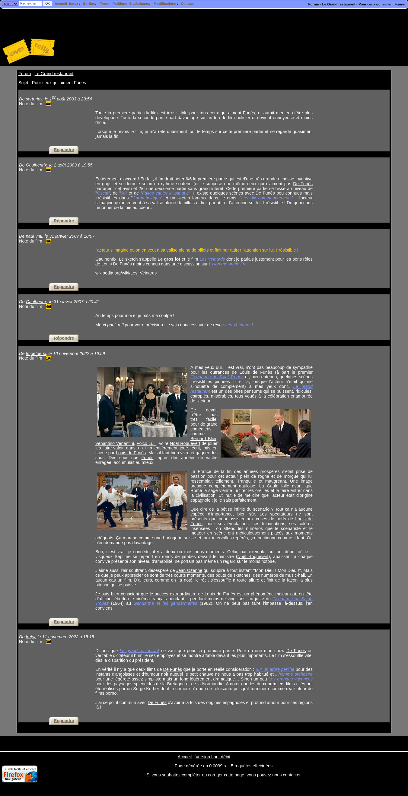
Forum (105, 3)
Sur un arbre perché (275, 669)
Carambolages (146, 197)
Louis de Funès (256, 372)
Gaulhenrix (36, 165)
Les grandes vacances (291, 679)
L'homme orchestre (294, 674)
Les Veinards (212, 259)
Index (75, 3)
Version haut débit (213, 756)
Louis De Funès (116, 264)
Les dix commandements (266, 197)
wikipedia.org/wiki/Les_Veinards (126, 273)
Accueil (61, 3)
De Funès (303, 183)
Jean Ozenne (189, 570)
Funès (249, 112)
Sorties (90, 3)
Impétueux (36, 353)
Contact (187, 3)
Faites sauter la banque (165, 193)
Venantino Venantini (114, 443)
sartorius (34, 99)
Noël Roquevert (185, 443)
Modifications (166, 3)
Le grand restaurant (139, 650)
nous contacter (286, 774)
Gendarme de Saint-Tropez (217, 376)
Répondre (64, 149)
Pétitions (120, 3)
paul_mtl (34, 236)
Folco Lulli (147, 443)
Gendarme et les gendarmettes (165, 603)
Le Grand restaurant (54, 73)
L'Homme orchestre (228, 264)
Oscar (102, 193)
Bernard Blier (203, 438)
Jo (123, 193)
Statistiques (140, 3)
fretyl (30, 636)
